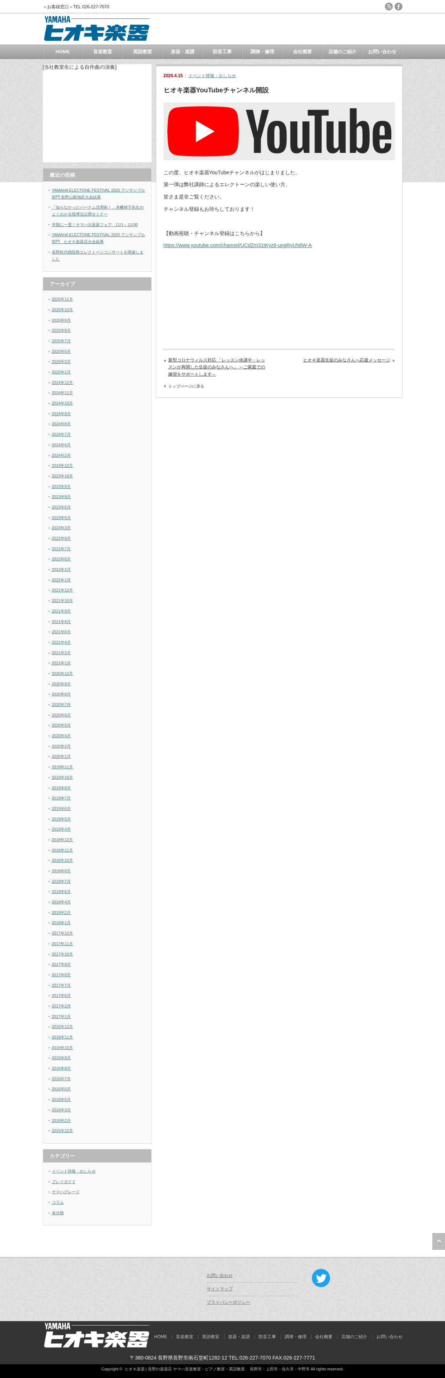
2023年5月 (61, 517)
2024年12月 (62, 382)
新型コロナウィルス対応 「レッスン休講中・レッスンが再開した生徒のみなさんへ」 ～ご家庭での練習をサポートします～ (216, 367)
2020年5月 (61, 725)
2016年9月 (61, 1058)
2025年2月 (61, 361)
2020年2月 (61, 746)
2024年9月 (61, 414)
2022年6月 (61, 559)
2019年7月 (61, 798)
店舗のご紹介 (342, 51)
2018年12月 (62, 840)
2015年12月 (62, 1130)
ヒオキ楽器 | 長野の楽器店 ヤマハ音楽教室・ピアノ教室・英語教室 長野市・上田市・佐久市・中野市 (217, 1369)
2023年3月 (61, 528)
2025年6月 (61, 351)
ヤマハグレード (66, 1192)
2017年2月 (61, 1006)
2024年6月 (61, 445)
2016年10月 (62, 1047)
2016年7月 (61, 1079)
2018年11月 (62, 850)
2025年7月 (61, 341)
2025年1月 (61, 372)
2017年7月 (61, 985)
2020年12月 (62, 673)
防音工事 (222, 51)
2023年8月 (61, 496)
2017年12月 (62, 933)
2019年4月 (61, 829)
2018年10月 (62, 860)
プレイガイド (64, 1181)
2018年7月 (61, 881)
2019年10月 (62, 777)
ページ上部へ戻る (438, 1241)
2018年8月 (61, 871)
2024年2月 (61, 455)
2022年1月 (61, 580)
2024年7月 (61, 434)
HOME (62, 51)
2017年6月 (61, 995)
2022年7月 (61, 549)
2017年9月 (61, 964)
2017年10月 (62, 954)
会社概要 (302, 51)
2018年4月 (61, 902)
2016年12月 (62, 1026)
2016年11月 (62, 1037)
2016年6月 (61, 1089)
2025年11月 (62, 299)
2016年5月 (61, 1099)
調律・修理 (262, 51)
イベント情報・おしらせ (212, 75)
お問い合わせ (382, 51)
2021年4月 (61, 642)
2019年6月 (61, 808)
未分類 (58, 1213)
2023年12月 (62, 465)
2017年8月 (61, 975)
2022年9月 (61, 538)
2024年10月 (62, 403)
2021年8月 (61, 621)
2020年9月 (61, 684)
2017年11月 (62, 943)
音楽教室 (102, 51)
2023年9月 (61, 486)
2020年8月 (61, 694)
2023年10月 (62, 476)
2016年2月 (61, 1120)
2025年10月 (62, 310)
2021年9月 (61, 611)
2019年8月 (61, 788)
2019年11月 (62, 767)
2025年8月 (61, 330)
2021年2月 (61, 653)
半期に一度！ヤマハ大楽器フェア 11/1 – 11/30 (95, 224)
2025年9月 (61, 320)
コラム (58, 1202)
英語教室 (142, 51)
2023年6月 (61, 507)
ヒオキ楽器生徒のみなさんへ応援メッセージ (346, 360)
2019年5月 (61, 819)
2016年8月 (61, 1068)
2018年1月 (61, 922)
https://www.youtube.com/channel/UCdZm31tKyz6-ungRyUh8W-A (238, 245)
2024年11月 (62, 393)
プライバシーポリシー (228, 1302)
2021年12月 (62, 590)
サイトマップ (220, 1288)
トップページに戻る (186, 386)
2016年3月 (61, 1110)
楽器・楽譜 (182, 51)
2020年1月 (61, 756)
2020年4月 (61, 736)
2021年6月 (61, 632)
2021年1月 (61, 663)
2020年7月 (61, 704)
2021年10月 (62, 600)
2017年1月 (61, 1016)
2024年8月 (61, 424)
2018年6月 (61, 891)
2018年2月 (61, 912)
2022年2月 (61, 569)
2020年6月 (61, 715)
